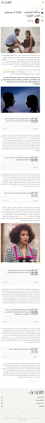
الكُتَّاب (15, 418)
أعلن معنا (31, 418)
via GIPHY (37, 263)
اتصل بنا (20, 418)
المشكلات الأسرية (26, 138)
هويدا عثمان (30, 21)
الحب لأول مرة (11, 60)
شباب (37, 381)
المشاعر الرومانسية (16, 186)
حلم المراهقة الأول (12, 337)
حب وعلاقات (30, 381)
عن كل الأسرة (38, 418)
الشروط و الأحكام (8, 418)
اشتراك (25, 418)
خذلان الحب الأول (23, 216)
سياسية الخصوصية (22, 419)
